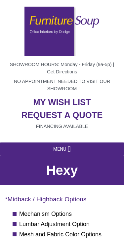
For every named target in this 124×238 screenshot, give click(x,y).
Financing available (62, 126)
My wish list (62, 102)
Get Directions (62, 71)
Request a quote (62, 115)
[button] (59, 149)
